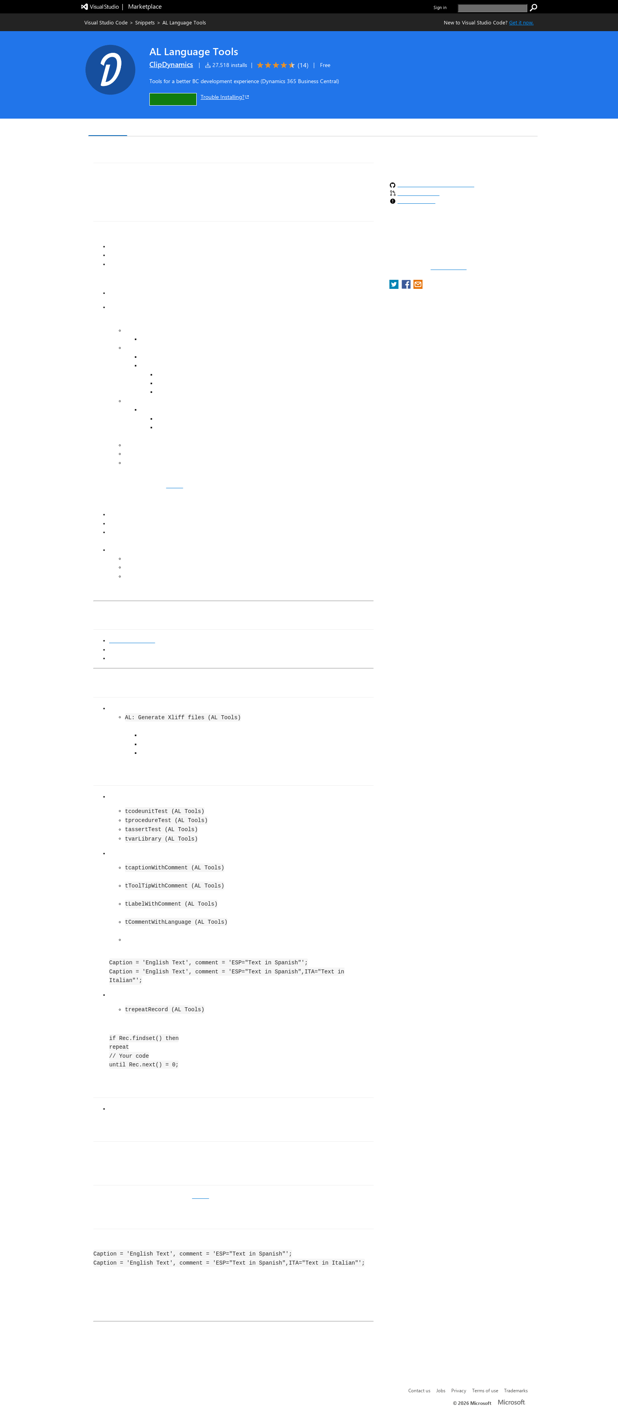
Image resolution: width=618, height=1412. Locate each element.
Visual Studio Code (106, 22)
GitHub (174, 485)
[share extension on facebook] (407, 286)
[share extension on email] (418, 286)
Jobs (440, 1390)
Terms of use (485, 1390)
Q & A (198, 128)
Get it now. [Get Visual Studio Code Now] (521, 22)
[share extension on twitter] (395, 286)
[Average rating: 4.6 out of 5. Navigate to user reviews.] (281, 65)
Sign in (440, 7)
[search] (492, 8)
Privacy (458, 1390)
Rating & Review (241, 128)
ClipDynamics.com (132, 640)
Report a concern (449, 267)
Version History (155, 128)
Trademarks (516, 1390)
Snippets (145, 22)
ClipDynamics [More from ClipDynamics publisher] (171, 64)
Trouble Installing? (225, 96)
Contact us (419, 1390)
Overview (108, 128)
